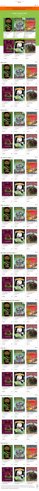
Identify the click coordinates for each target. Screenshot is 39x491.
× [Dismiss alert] (34, 7)
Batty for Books (5, 205)
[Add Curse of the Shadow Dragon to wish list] (23, 37)
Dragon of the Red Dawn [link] (30, 32)
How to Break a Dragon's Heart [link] (8, 54)
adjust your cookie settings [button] (13, 488)
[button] (13, 32)
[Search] (1, 5)
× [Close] (37, 486)
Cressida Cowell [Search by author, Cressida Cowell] (7, 33)
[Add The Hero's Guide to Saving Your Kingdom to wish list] (34, 58)
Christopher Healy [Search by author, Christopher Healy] (28, 55)
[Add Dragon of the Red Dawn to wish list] (34, 37)
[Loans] (35, 5)
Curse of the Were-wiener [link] (19, 54)
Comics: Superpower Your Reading (11, 300)
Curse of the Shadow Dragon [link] (19, 32)
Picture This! (4, 110)
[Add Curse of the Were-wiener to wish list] (23, 58)
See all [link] (19, 16)
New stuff (4, 62)
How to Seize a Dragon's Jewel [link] (8, 32)
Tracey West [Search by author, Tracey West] (17, 33)
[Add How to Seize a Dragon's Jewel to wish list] (13, 37)
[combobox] (17, 5)
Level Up (4, 348)
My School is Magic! (7, 157)
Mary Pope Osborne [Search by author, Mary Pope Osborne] (29, 33)
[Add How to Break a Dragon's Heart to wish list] (13, 58)
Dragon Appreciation (19, 13)
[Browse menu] (37, 5)
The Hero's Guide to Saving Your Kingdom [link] (30, 54)
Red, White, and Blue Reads (9, 253)
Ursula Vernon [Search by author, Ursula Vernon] (17, 55)
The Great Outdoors (7, 395)
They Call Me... (5, 443)
